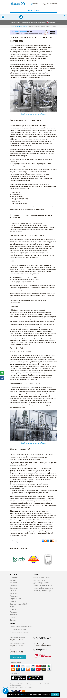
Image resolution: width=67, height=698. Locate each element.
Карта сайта (43, 684)
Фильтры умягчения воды (42, 591)
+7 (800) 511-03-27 (16, 640)
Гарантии (13, 601)
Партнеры (13, 585)
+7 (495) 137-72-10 (16, 652)
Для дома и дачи (39, 580)
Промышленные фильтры (43, 585)
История (13, 580)
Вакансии (13, 593)
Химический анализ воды (19, 632)
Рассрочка (13, 612)
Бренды (13, 609)
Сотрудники (14, 588)
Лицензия (13, 583)
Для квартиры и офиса (41, 583)
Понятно (55, 694)
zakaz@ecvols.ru (41, 650)
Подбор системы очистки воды (21, 627)
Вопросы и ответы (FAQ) (18, 604)
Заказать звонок (33, 10)
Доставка (13, 615)
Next (57, 559)
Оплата (12, 617)
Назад (14, 541)
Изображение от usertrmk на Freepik (33, 114)
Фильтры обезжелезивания (43, 588)
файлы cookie (24, 694)
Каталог (25, 17)
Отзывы (13, 591)
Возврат (13, 620)
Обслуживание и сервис (18, 629)
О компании (14, 577)
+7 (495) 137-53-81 (44, 638)
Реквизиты (14, 596)
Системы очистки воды (42, 577)
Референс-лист (15, 599)
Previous (10, 559)
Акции (12, 607)
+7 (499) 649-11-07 (16, 646)
